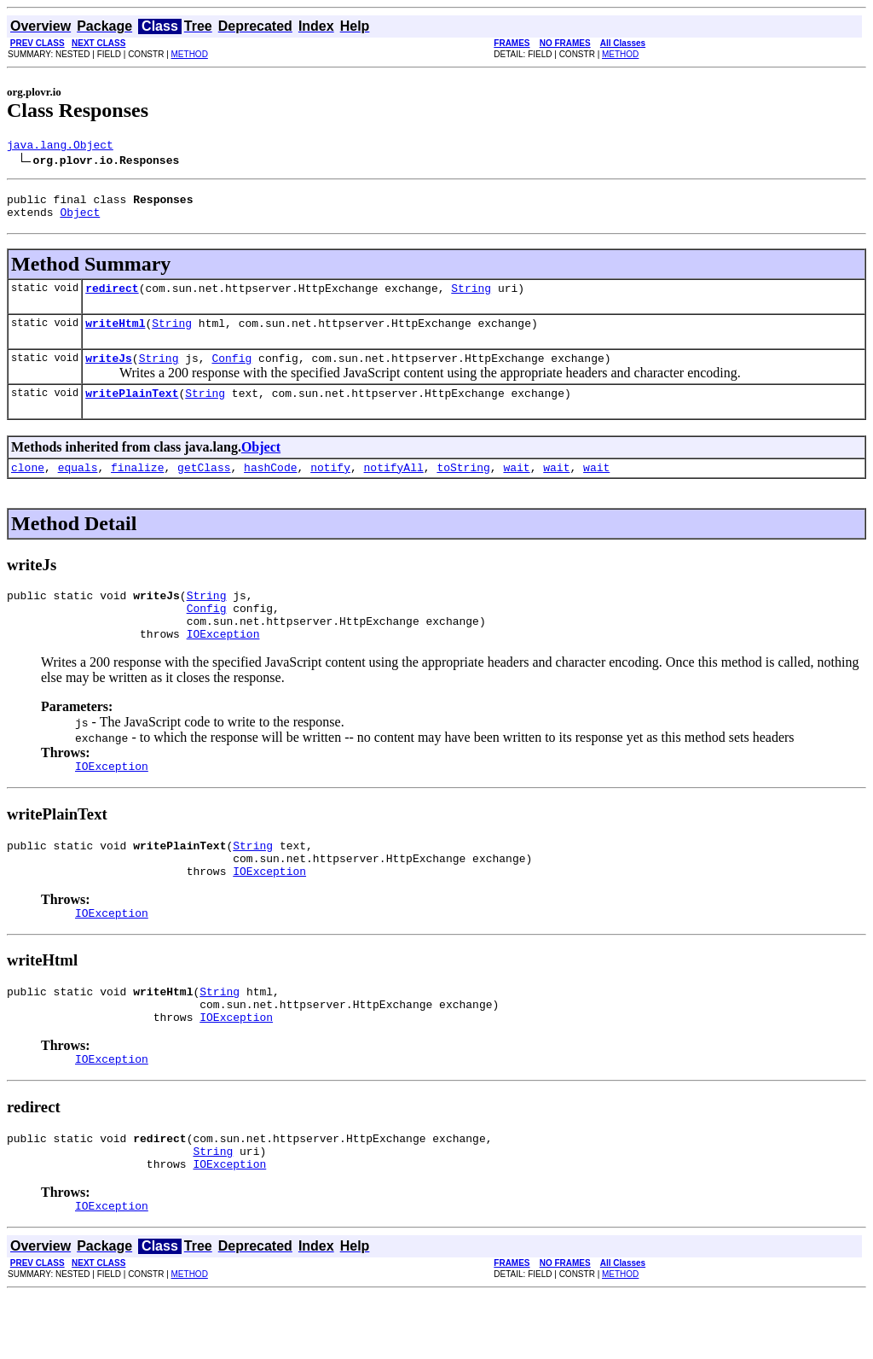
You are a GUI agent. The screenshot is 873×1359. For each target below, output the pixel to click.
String (471, 298)
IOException (223, 664)
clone (27, 487)
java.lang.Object (60, 147)
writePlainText (131, 410)
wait (516, 487)
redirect (111, 298)
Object (80, 219)
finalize (137, 487)
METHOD (189, 54)
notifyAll (394, 487)
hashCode (270, 487)
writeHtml (115, 335)
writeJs (108, 373)
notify (330, 487)
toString (462, 487)
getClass (203, 487)
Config (231, 373)
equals (78, 487)
